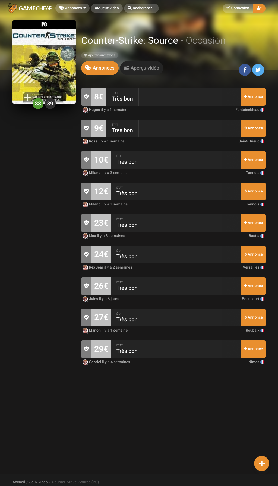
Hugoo (92, 110)
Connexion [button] (237, 8)
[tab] (100, 68)
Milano (92, 173)
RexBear (93, 267)
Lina (90, 236)
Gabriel (92, 362)
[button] (141, 8)
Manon (92, 330)
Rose (91, 141)
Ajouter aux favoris (99, 55)
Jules (91, 299)
